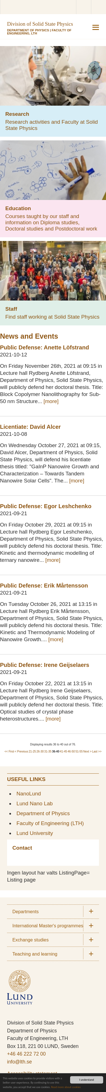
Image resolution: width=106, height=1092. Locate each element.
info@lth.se (19, 1062)
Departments (25, 911)
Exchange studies (30, 939)
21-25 (32, 751)
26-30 (40, 751)
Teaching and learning (34, 953)
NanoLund (28, 794)
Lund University (34, 833)
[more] (51, 401)
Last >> (96, 751)
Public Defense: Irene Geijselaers (44, 665)
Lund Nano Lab (34, 803)
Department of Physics (28, 30)
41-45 (63, 751)
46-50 (71, 751)
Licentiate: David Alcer (30, 427)
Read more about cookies (66, 1087)
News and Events (29, 336)
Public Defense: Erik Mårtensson (44, 585)
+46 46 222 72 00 (26, 1054)
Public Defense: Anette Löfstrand (44, 347)
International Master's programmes (47, 925)
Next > (87, 751)
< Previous (21, 751)
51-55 (79, 751)
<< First (9, 751)
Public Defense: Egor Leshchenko (45, 506)
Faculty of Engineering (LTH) (50, 823)
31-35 (48, 751)
